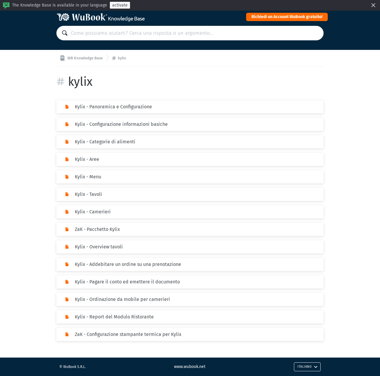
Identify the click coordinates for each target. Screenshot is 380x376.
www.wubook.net (189, 366)
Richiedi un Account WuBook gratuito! (286, 16)
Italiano (307, 367)
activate (120, 5)
